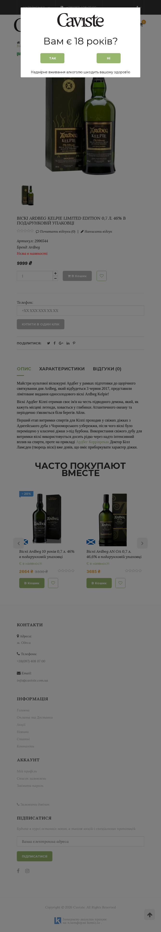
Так (52, 58)
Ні (108, 58)
